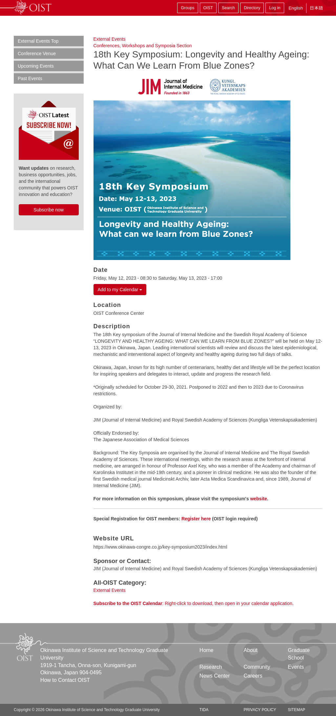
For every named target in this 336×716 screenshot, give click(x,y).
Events (296, 667)
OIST (208, 8)
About (251, 650)
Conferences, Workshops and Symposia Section (143, 45)
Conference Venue (37, 53)
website (258, 498)
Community (257, 667)
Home (207, 650)
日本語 (316, 8)
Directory (252, 8)
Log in (274, 8)
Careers (253, 676)
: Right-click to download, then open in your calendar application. (194, 603)
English (295, 8)
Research (211, 667)
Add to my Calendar (120, 289)
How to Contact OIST (65, 680)
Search (228, 8)
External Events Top (38, 41)
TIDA (204, 709)
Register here (196, 518)
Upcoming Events (36, 66)
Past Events (30, 78)
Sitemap (296, 709)
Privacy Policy (260, 709)
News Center (215, 676)
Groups (187, 8)
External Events (110, 39)
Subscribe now (48, 209)
